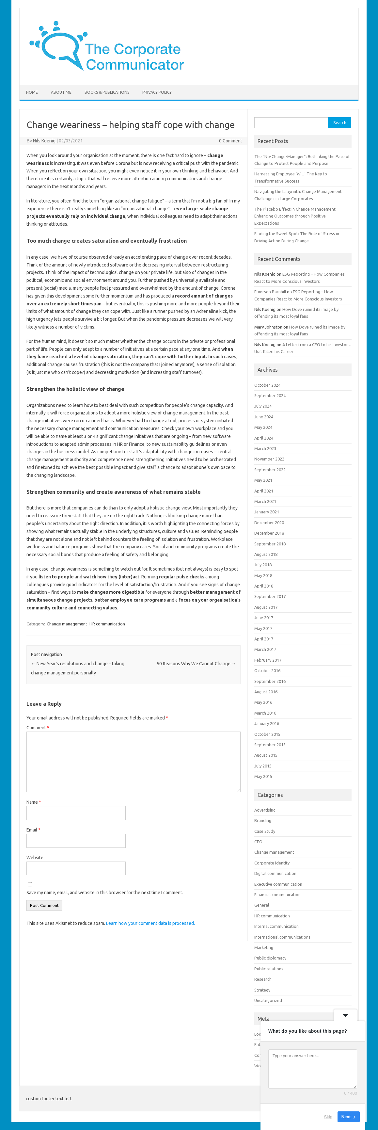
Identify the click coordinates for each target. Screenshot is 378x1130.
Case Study (264, 831)
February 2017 (267, 660)
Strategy (262, 990)
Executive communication (278, 884)
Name (33, 802)
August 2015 (265, 755)
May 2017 (263, 628)
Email (33, 829)
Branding (262, 820)
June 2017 (263, 617)
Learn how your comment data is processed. (150, 923)
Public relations (268, 968)
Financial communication (277, 894)
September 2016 (270, 681)
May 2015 (263, 776)
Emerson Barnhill (270, 291)
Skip (328, 1116)
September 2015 (270, 744)
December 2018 (269, 533)
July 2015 (263, 766)
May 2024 (263, 427)
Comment (37, 727)
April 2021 (263, 491)
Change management (67, 624)
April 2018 (263, 586)
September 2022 (270, 469)
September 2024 (270, 395)
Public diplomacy (270, 958)
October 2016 (267, 670)
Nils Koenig (44, 140)
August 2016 (265, 691)
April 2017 (263, 639)
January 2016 (266, 723)
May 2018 (263, 575)
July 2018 (263, 564)
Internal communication (276, 926)
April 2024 (263, 438)
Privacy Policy (157, 92)
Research (263, 979)
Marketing (263, 947)
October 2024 (267, 385)
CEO (258, 841)
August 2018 (265, 554)
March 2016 (265, 713)
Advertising (265, 810)
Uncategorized (268, 1000)
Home (32, 92)
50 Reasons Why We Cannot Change (196, 663)
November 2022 (269, 459)
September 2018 (270, 543)
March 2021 (265, 501)
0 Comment (230, 140)
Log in (259, 1034)
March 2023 (265, 448)
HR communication (107, 624)
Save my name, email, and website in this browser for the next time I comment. (104, 892)
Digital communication (275, 873)
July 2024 (263, 406)
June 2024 (263, 416)
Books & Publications (107, 92)
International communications (282, 937)
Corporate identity (272, 863)
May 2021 (263, 480)
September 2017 (270, 596)
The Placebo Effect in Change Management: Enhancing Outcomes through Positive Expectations (295, 216)
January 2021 (266, 511)
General (261, 905)
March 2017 (265, 649)
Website (34, 857)
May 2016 (263, 702)
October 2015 (267, 734)
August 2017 (265, 607)
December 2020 (269, 522)
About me (61, 92)
